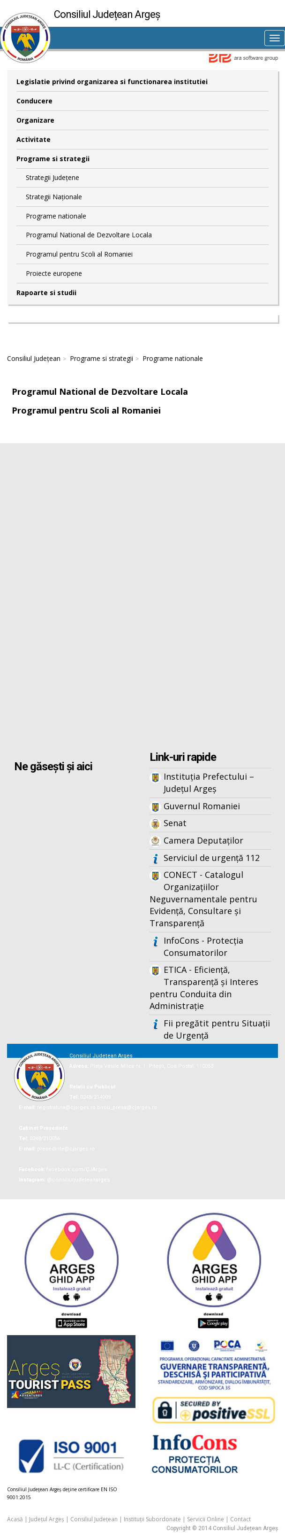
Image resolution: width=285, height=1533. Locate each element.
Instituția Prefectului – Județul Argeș (209, 782)
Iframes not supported (142, 598)
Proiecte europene (54, 273)
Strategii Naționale (54, 196)
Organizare (35, 120)
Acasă (15, 1519)
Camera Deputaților (203, 840)
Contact (240, 1519)
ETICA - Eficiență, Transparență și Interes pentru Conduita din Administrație (204, 987)
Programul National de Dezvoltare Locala (89, 234)
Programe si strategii (53, 158)
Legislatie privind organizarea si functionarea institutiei (112, 81)
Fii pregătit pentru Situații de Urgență (217, 1029)
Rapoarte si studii (46, 292)
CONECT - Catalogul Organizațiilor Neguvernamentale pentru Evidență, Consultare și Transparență (203, 899)
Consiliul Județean (33, 358)
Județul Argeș (46, 1519)
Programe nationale (56, 215)
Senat (175, 823)
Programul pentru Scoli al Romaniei (79, 254)
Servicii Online (205, 1519)
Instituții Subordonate (152, 1519)
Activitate (33, 139)
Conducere (34, 100)
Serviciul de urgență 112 (212, 857)
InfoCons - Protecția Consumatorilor (203, 946)
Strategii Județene (52, 177)
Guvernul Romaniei (202, 806)
